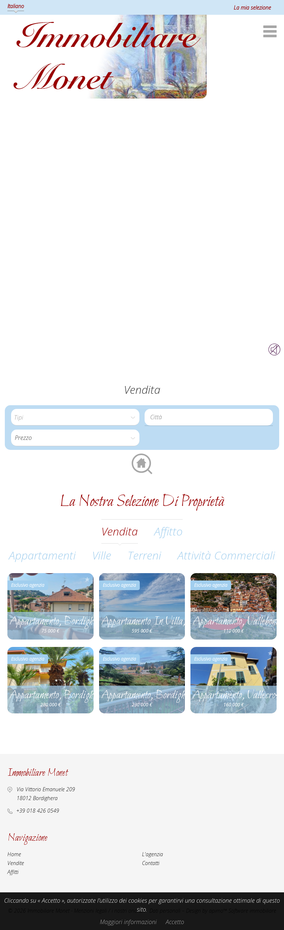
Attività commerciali (226, 555)
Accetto (175, 922)
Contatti (150, 863)
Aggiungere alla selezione (87, 579)
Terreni (144, 555)
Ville (101, 555)
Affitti (12, 871)
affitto (168, 531)
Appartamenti (42, 555)
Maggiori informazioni (128, 922)
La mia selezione (252, 7)
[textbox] (210, 417)
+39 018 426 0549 (37, 810)
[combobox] (209, 417)
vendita (119, 531)
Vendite (15, 863)
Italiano (15, 6)
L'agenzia (152, 854)
